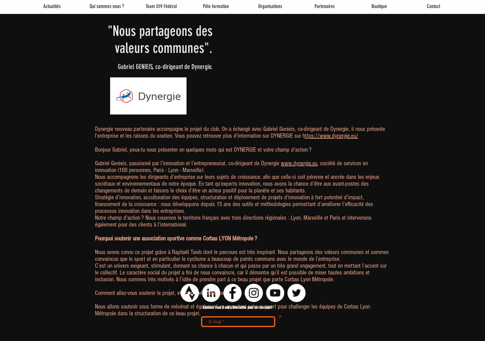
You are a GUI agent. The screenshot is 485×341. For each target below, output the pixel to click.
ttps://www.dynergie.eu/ (331, 135)
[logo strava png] (190, 293)
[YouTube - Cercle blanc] (275, 293)
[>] (280, 317)
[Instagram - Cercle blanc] (254, 293)
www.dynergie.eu (299, 163)
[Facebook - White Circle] (232, 293)
